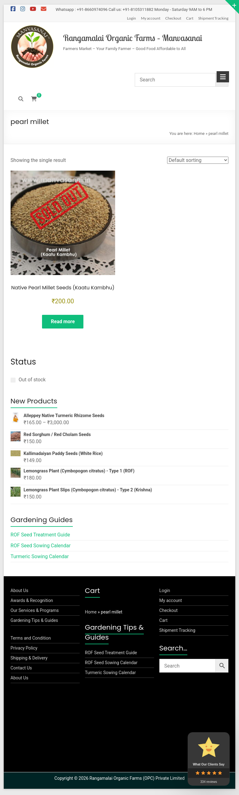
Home (199, 133)
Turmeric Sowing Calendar (40, 558)
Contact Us (21, 669)
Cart (189, 18)
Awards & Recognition (32, 602)
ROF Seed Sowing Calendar (41, 547)
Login (131, 18)
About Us (19, 592)
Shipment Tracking (213, 18)
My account (150, 18)
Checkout (173, 18)
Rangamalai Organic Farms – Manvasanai (132, 37)
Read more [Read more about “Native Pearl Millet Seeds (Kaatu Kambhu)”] (63, 322)
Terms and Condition (31, 639)
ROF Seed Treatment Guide (40, 536)
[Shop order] (197, 160)
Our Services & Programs (35, 611)
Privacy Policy (24, 649)
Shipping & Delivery (29, 659)
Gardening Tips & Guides (34, 621)
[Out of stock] (13, 381)
